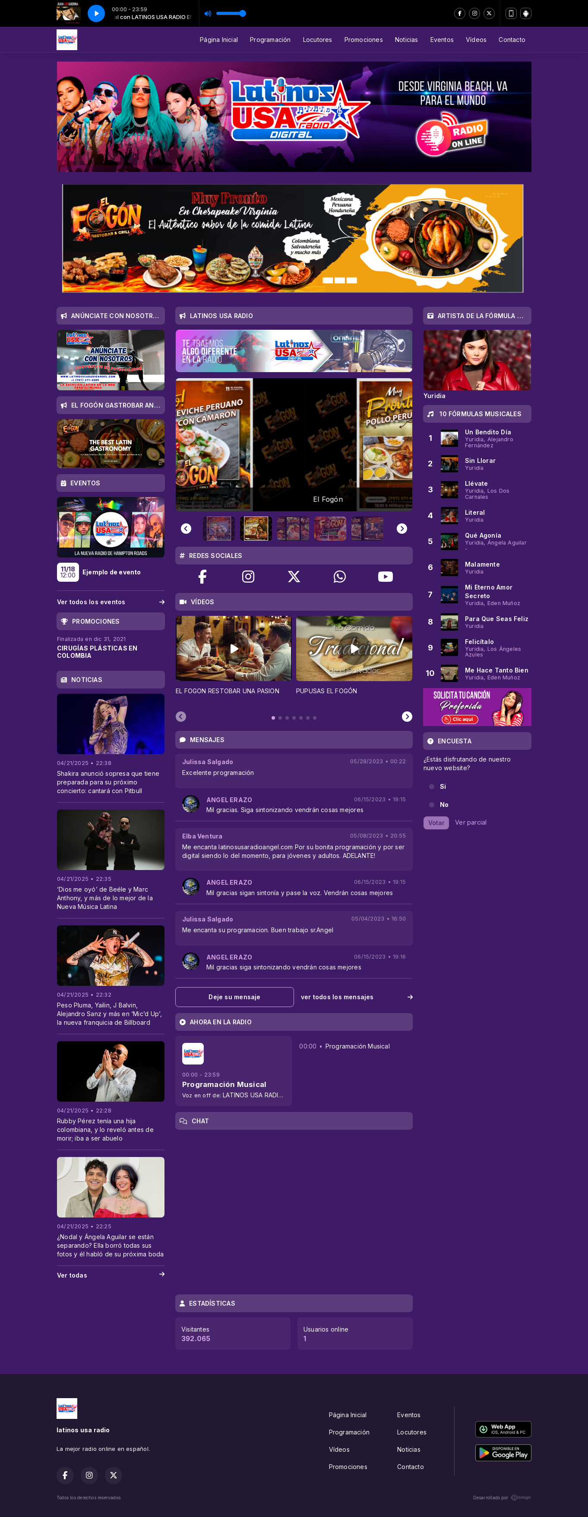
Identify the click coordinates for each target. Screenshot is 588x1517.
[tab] (273, 718)
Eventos (442, 39)
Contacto (512, 39)
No (444, 804)
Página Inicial (219, 39)
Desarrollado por (502, 1498)
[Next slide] (402, 528)
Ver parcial (471, 822)
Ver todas (110, 1275)
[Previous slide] (186, 528)
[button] (221, 528)
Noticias (406, 39)
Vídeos (476, 39)
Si (443, 786)
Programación (270, 39)
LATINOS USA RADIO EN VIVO (266, 1095)
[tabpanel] (234, 660)
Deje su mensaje (234, 997)
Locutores (317, 39)
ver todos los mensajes (357, 997)
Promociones (364, 39)
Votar (436, 822)
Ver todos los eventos (110, 602)
